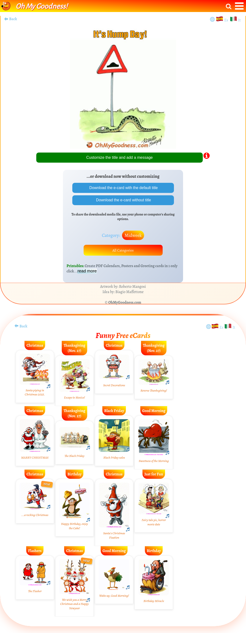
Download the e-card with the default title (123, 188)
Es (226, 20)
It (239, 20)
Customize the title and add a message (119, 157)
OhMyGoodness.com (124, 303)
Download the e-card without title (123, 200)
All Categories (123, 250)
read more (87, 271)
